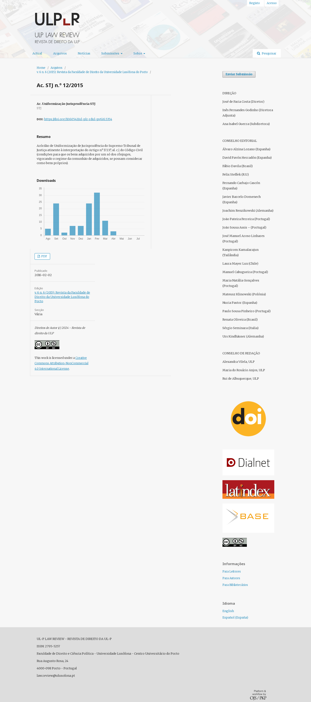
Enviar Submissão (238, 74)
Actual (37, 53)
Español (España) (235, 617)
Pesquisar (268, 53)
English (228, 611)
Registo (254, 3)
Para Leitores (231, 571)
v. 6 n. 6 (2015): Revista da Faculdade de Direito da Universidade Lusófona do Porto (92, 72)
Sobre (138, 53)
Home (41, 68)
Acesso (272, 3)
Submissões (110, 53)
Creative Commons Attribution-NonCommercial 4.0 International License (61, 363)
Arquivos (60, 53)
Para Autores (231, 578)
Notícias (84, 53)
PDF (44, 256)
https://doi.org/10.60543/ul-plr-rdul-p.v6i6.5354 (78, 119)
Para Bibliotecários (235, 585)
